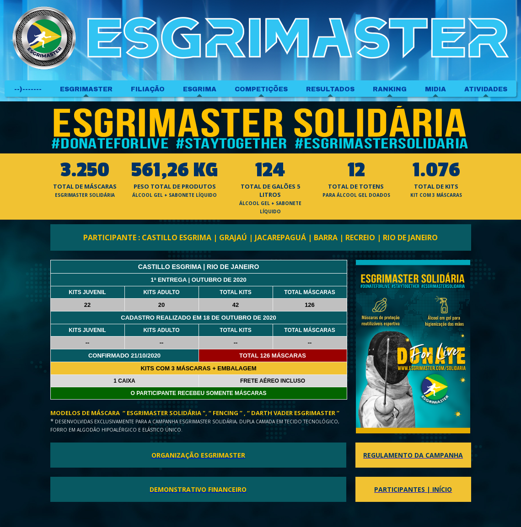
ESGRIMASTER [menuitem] (86, 89)
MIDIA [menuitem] (435, 89)
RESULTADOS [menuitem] (330, 89)
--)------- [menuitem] (28, 89)
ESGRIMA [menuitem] (199, 89)
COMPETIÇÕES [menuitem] (261, 89)
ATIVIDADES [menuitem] (485, 89)
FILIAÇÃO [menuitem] (148, 89)
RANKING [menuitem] (390, 89)
